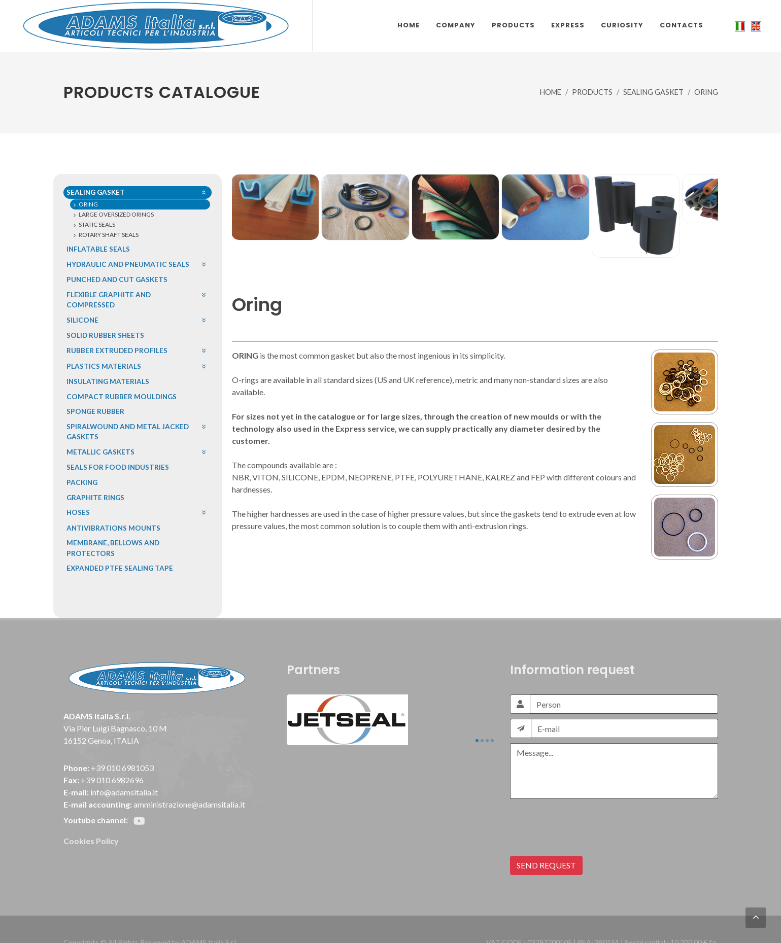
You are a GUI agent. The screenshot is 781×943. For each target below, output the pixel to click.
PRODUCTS (592, 92)
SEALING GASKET (653, 92)
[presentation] (587, 782)
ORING (706, 92)
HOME (550, 92)
